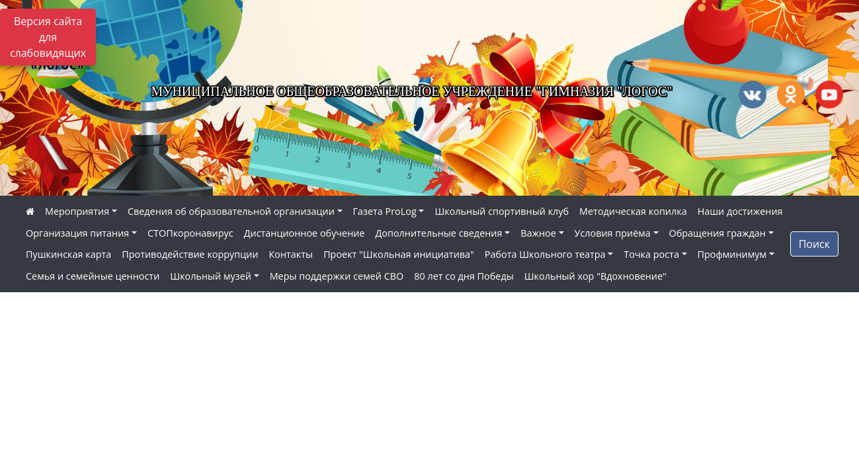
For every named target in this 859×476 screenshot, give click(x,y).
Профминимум (732, 254)
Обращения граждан (717, 233)
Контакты (291, 254)
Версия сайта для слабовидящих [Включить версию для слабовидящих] (48, 37)
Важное (538, 233)
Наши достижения (740, 211)
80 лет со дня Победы (464, 276)
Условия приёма (613, 233)
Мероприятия (77, 211)
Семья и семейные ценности (92, 276)
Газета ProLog (385, 211)
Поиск (814, 244)
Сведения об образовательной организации (231, 211)
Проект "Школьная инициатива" (398, 254)
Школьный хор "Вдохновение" (595, 276)
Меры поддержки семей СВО (337, 276)
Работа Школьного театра (545, 254)
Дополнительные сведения (439, 233)
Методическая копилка (633, 211)
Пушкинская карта (68, 254)
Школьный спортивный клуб (501, 211)
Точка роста (651, 254)
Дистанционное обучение (304, 233)
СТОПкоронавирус (190, 233)
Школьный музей (210, 276)
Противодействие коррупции (190, 254)
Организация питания (77, 233)
